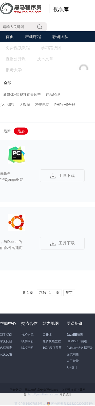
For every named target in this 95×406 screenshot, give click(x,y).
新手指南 (6, 334)
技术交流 (27, 334)
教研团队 (60, 37)
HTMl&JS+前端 (77, 341)
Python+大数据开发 (80, 348)
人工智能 (73, 361)
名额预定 (6, 348)
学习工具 (72, 59)
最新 (7, 131)
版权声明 (27, 348)
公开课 (47, 334)
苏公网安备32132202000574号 (70, 403)
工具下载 (67, 175)
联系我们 (27, 341)
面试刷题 (73, 354)
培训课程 (33, 37)
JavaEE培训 (75, 334)
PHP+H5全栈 (64, 105)
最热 (21, 131)
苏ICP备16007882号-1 (29, 403)
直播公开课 (16, 59)
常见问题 (6, 341)
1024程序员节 (52, 348)
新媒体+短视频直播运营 (22, 94)
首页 (10, 37)
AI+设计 (72, 367)
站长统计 (66, 394)
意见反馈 (6, 354)
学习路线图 (51, 48)
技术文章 (45, 59)
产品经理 (53, 94)
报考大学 (14, 70)
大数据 (25, 105)
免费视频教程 (18, 48)
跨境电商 (42, 105)
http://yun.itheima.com (43, 394)
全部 (7, 83)
